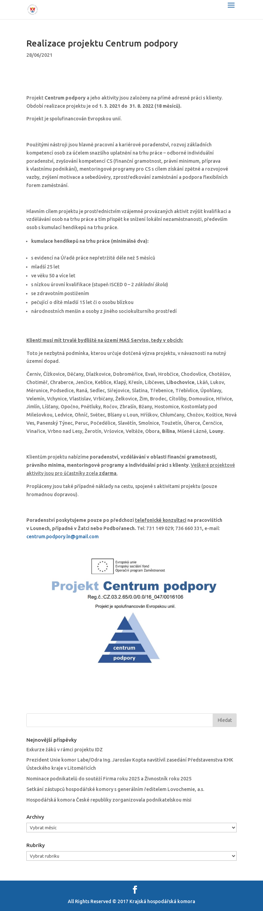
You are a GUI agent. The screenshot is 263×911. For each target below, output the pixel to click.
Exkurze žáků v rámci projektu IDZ (64, 749)
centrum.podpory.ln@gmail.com (62, 536)
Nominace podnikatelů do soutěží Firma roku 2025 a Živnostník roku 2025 (108, 778)
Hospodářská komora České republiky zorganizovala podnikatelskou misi (108, 800)
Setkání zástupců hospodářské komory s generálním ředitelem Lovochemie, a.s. (115, 789)
